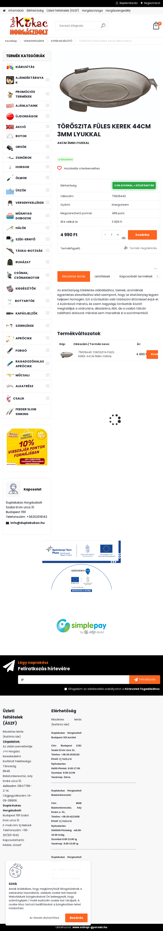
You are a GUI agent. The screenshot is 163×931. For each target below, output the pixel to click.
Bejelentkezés (129, 3)
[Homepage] (4, 10)
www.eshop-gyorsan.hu (89, 927)
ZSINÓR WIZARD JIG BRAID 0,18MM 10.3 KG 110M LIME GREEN (78, 412)
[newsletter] (144, 679)
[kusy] (111, 234)
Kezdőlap (11, 41)
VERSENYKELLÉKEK (34, 41)
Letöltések (102, 276)
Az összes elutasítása (44, 918)
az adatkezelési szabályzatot (102, 689)
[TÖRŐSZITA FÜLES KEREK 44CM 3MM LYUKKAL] (108, 85)
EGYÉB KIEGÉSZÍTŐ (61, 41)
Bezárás (76, 918)
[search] (103, 27)
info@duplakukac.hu (27, 523)
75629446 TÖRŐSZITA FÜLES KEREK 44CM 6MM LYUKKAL (96, 354)
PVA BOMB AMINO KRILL (129, 421)
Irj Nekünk (25, 825)
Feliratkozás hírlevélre (44, 669)
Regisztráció (152, 3)
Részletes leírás (73, 276)
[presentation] (59, 413)
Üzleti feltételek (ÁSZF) (63, 11)
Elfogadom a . (114, 689)
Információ (16, 11)
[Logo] (29, 25)
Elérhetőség (35, 11)
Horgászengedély (118, 11)
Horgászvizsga (92, 11)
